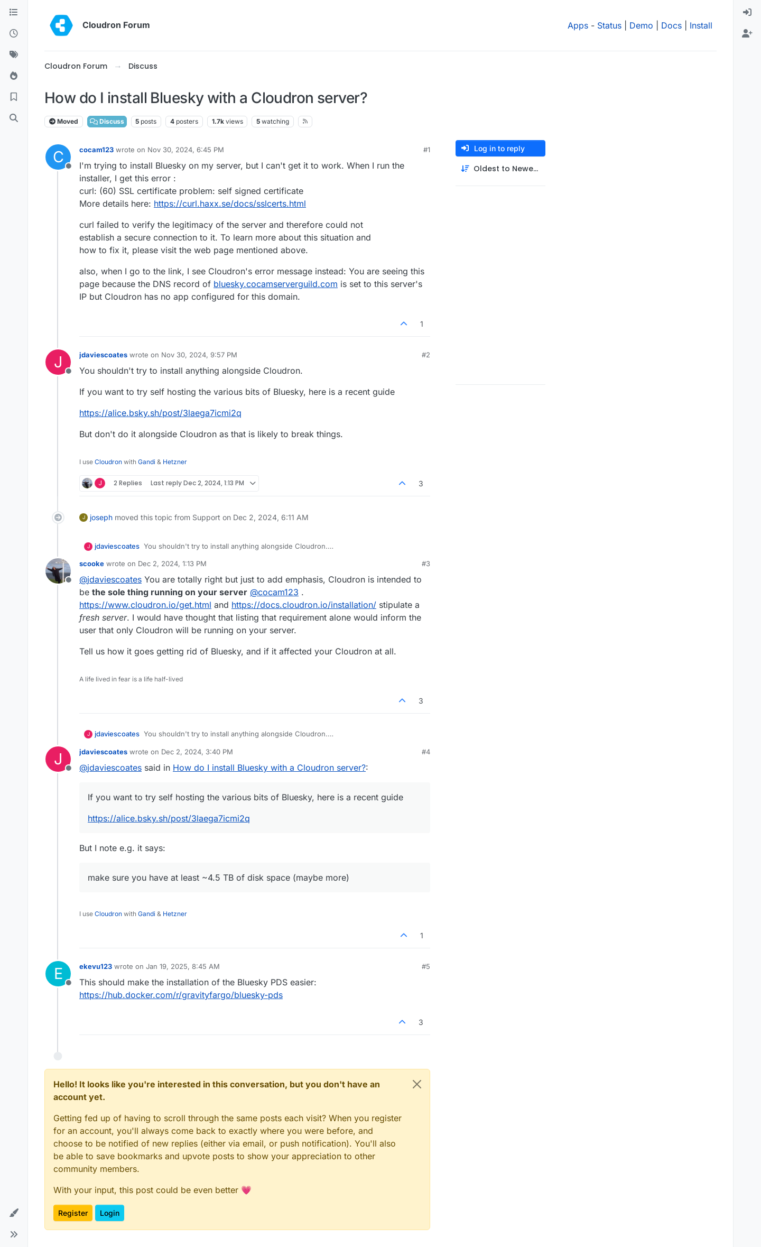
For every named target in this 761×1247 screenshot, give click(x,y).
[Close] (417, 1084)
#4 (426, 751)
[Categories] (13, 12)
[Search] (13, 118)
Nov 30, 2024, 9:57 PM (199, 354)
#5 (426, 966)
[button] (13, 1213)
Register (73, 1212)
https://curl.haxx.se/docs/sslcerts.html (230, 203)
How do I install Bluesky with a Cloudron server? (269, 767)
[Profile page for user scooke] (58, 571)
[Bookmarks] (13, 97)
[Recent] (13, 33)
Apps (578, 25)
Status (609, 25)
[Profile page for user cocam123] (58, 157)
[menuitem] (747, 12)
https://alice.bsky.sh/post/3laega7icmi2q (160, 413)
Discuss (107, 121)
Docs (671, 25)
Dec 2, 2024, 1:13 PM (172, 563)
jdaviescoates (103, 354)
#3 (426, 563)
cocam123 (96, 149)
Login (109, 1212)
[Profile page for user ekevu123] (58, 973)
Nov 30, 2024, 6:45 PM (185, 149)
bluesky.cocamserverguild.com (276, 284)
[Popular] (13, 76)
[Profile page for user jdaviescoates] (58, 362)
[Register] (747, 33)
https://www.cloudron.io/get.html (145, 604)
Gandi (146, 462)
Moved (63, 121)
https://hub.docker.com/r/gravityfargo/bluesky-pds (181, 995)
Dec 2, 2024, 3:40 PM (197, 751)
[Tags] (13, 55)
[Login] (747, 12)
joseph (101, 517)
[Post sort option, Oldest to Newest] (500, 169)
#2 (426, 354)
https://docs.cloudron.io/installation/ (303, 604)
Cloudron (108, 462)
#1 (426, 149)
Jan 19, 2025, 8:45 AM (183, 966)
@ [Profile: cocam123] (274, 592)
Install (701, 25)
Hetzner (175, 462)
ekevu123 (95, 966)
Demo (641, 25)
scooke (91, 563)
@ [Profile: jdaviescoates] (110, 579)
